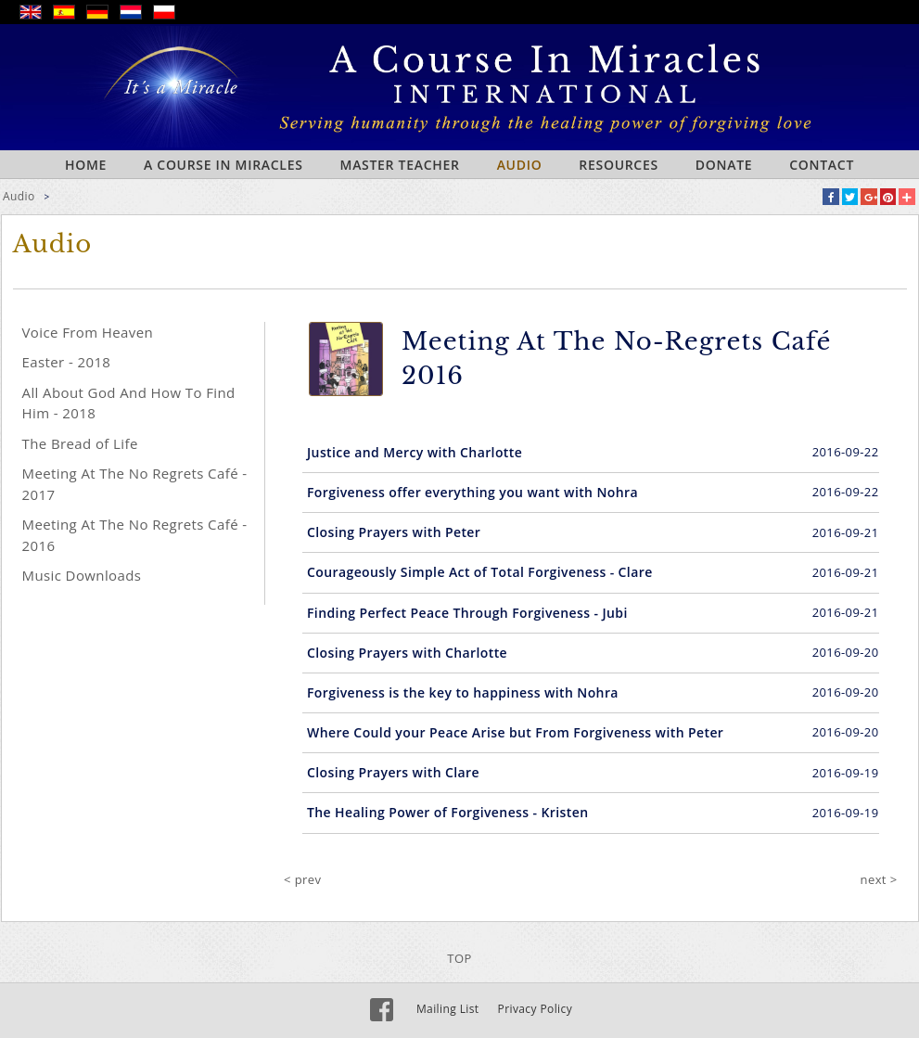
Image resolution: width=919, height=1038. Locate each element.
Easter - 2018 (66, 361)
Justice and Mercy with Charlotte (414, 452)
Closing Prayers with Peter (393, 532)
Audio (519, 164)
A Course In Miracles (223, 164)
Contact (821, 164)
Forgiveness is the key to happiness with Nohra (463, 692)
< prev (302, 879)
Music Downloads (82, 575)
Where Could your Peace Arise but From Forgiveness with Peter (515, 732)
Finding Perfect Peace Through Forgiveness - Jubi (467, 613)
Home (86, 164)
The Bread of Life (80, 443)
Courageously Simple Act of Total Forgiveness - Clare (480, 572)
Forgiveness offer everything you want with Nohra (472, 492)
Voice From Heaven (88, 332)
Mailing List (447, 1009)
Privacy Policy (535, 1009)
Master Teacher (400, 164)
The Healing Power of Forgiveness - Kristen (448, 812)
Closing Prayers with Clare (393, 772)
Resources (618, 164)
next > (879, 879)
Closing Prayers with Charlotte (407, 652)
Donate (724, 164)
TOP (459, 958)
